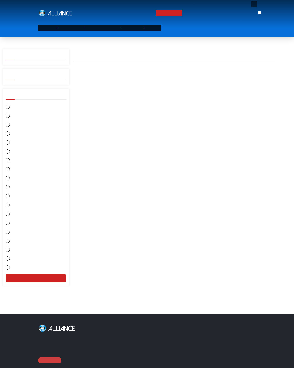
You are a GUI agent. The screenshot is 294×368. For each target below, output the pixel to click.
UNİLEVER (14, 198)
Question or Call (89, 4)
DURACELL (14, 189)
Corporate (152, 13)
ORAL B (13, 134)
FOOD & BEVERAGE (20, 180)
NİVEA (12, 116)
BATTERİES (118, 354)
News (208, 13)
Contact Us (225, 13)
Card (170, 339)
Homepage (132, 13)
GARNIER (14, 107)
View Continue (50, 360)
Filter (36, 281)
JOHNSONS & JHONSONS (23, 225)
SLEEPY (13, 171)
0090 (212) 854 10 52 (220, 349)
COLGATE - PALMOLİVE (22, 253)
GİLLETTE (14, 152)
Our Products (174, 13)
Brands (194, 13)
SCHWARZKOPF (18, 262)
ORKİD (12, 143)
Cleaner (151, 27)
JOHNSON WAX (17, 271)
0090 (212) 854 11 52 (220, 356)
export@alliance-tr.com (221, 363)
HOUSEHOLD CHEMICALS (102, 27)
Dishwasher (131, 27)
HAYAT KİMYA (17, 161)
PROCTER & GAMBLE (20, 234)
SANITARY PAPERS (122, 349)
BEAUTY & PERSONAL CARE (127, 334)
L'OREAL (13, 207)
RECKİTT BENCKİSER (20, 243)
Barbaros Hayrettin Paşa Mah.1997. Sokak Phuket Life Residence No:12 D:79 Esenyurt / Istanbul (228, 339)
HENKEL (13, 216)
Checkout (173, 349)
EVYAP (13, 125)
